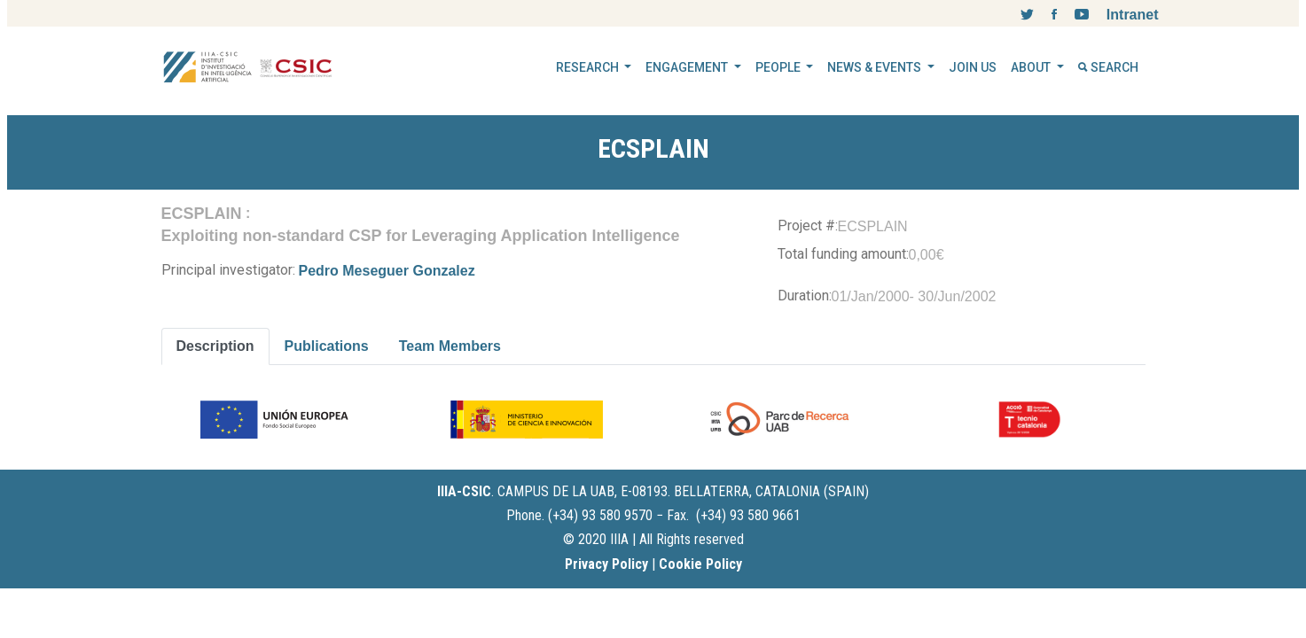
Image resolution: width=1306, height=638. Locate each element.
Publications (327, 346)
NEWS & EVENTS (875, 67)
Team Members (450, 346)
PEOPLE (779, 67)
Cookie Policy (700, 564)
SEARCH (1108, 67)
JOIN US (973, 67)
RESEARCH (589, 67)
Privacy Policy (606, 564)
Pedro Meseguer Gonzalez (387, 270)
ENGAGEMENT (688, 67)
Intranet (1133, 14)
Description (215, 346)
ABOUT (1032, 67)
